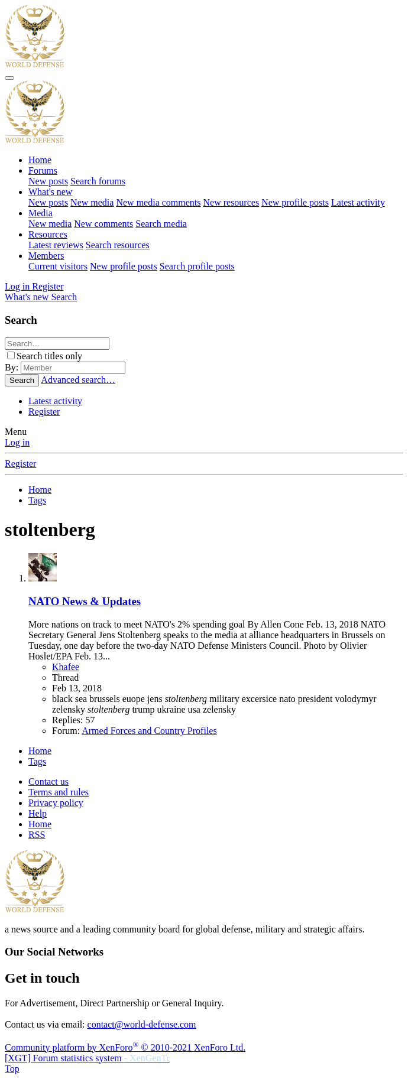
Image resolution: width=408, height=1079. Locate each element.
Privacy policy (55, 803)
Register (44, 412)
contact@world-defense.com (142, 1024)
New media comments (158, 202)
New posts (48, 181)
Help (37, 813)
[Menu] (9, 78)
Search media (161, 224)
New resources (231, 202)
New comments (103, 224)
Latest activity (358, 202)
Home (39, 160)
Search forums (97, 181)
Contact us (48, 781)
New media (92, 202)
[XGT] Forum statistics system (87, 1058)
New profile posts (295, 202)
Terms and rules (58, 792)
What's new (50, 192)
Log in (17, 442)
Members (46, 256)
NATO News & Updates (84, 601)
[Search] (64, 297)
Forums (42, 170)
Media (40, 213)
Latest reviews (55, 245)
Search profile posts (197, 266)
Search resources (118, 245)
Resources (47, 234)
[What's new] (28, 297)
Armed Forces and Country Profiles (149, 731)
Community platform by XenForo (125, 1047)
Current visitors (58, 266)
